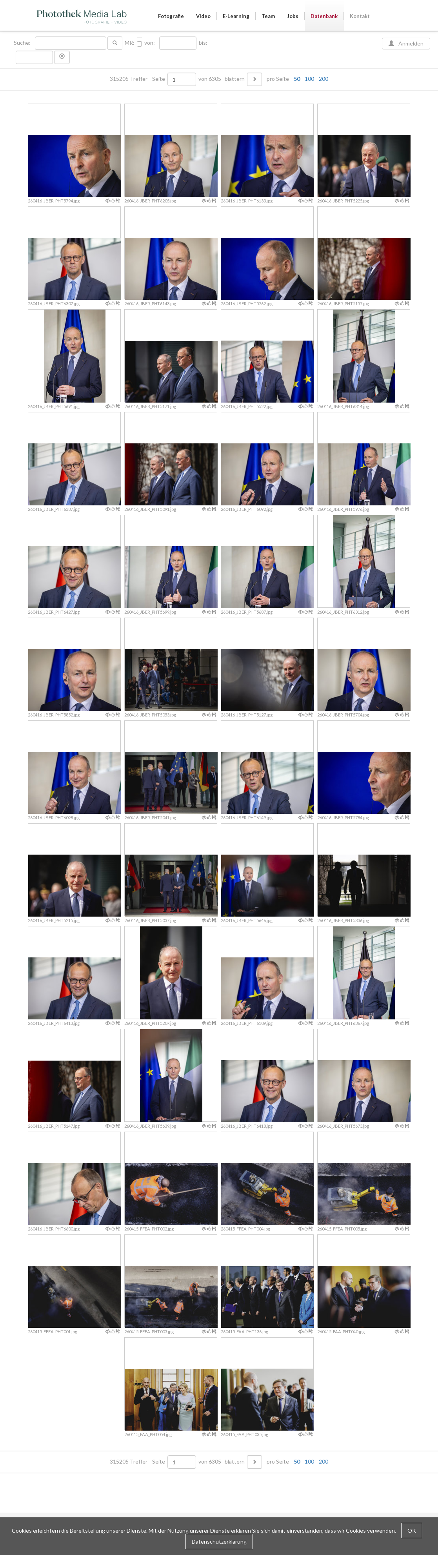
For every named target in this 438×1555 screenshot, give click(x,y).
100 (309, 78)
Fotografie (171, 16)
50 (297, 78)
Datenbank (324, 16)
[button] (62, 57)
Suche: (23, 43)
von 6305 (209, 79)
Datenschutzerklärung (219, 1541)
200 (323, 78)
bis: (203, 43)
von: (149, 43)
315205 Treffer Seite (138, 79)
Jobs (292, 16)
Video (203, 16)
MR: (130, 43)
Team (268, 16)
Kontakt (360, 16)
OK (411, 1530)
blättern (235, 79)
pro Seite (295, 79)
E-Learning (236, 16)
